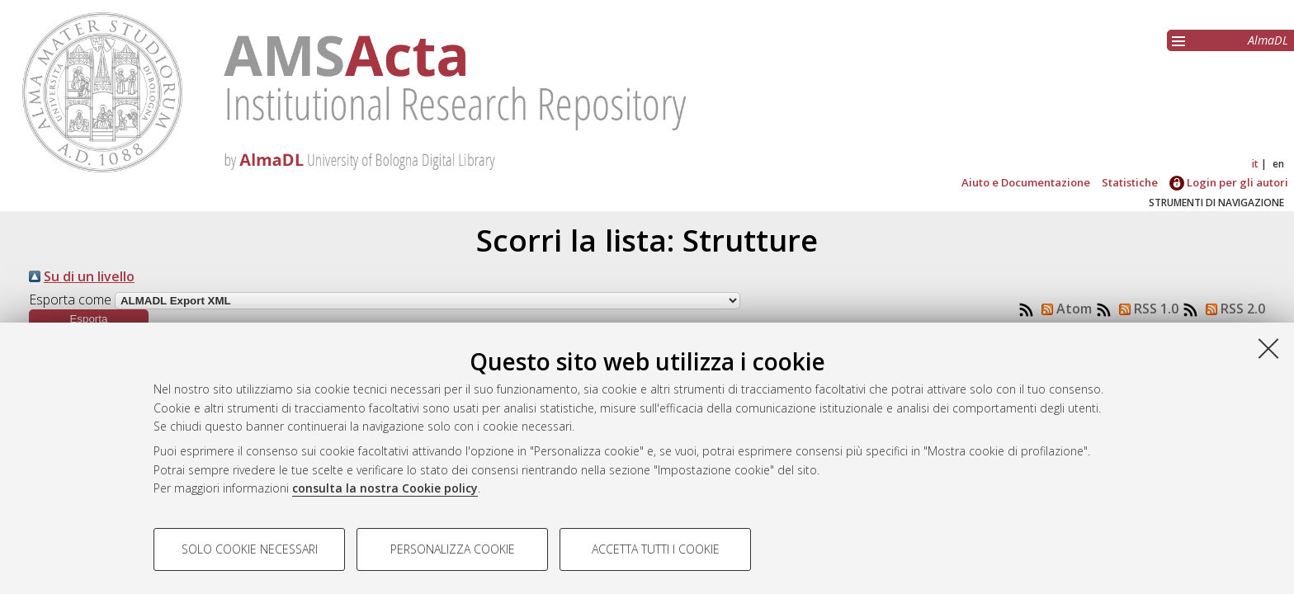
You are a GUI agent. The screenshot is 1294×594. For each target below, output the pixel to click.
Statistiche (1130, 182)
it (1255, 164)
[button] (89, 318)
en (1278, 164)
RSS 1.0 (1145, 308)
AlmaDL (1268, 40)
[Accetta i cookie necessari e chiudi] (1268, 348)
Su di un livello (89, 276)
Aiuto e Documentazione (1025, 182)
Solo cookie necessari (250, 549)
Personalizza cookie (452, 549)
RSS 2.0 (1232, 308)
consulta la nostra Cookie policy (385, 488)
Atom (1063, 308)
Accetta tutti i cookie (656, 549)
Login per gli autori (1228, 182)
